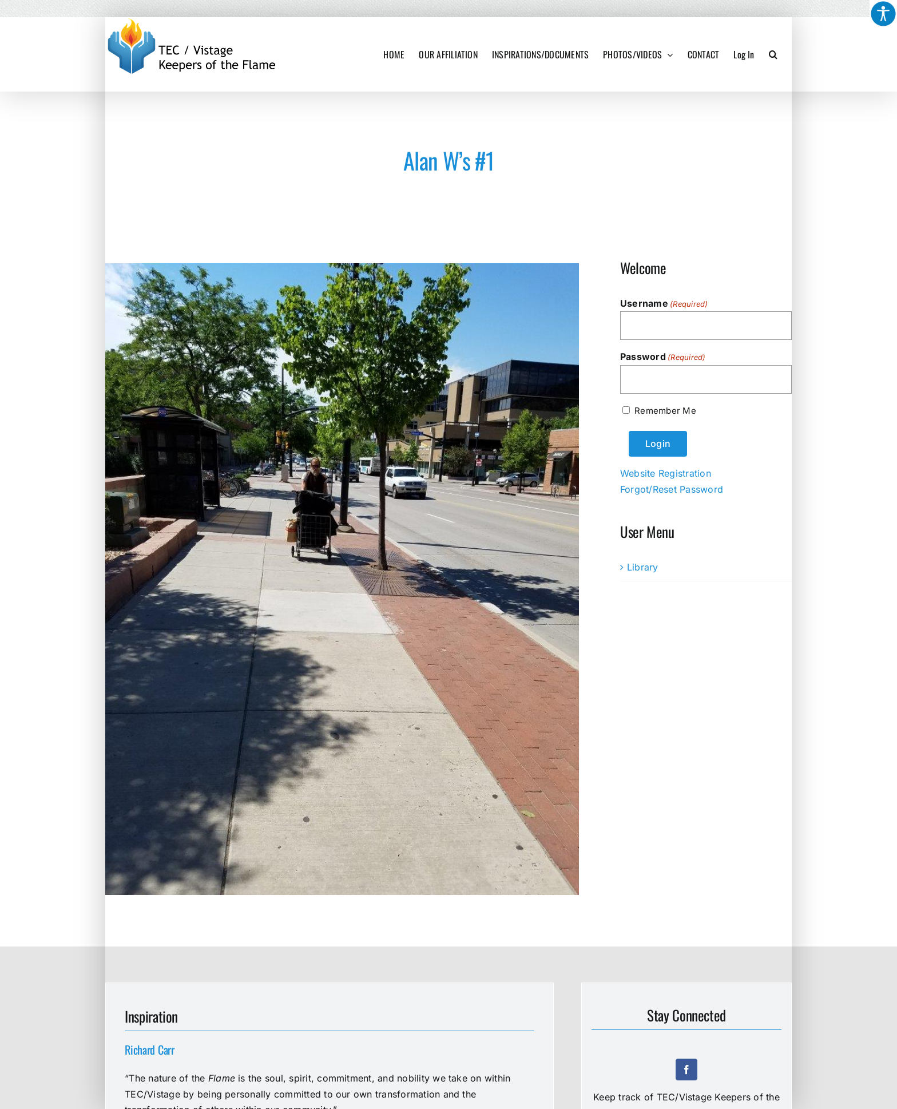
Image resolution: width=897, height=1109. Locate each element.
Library (642, 567)
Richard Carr (149, 1049)
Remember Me (665, 410)
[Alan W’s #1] (342, 579)
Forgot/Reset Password (671, 489)
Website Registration (665, 473)
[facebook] (686, 1069)
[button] (773, 54)
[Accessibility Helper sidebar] (883, 13)
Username (664, 304)
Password (663, 357)
